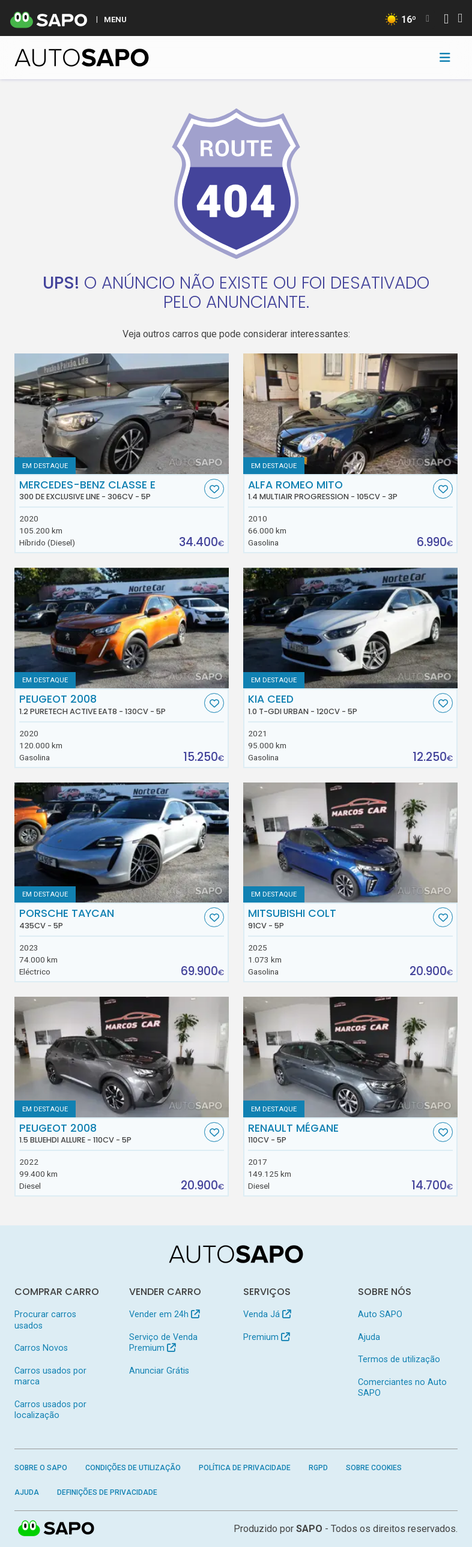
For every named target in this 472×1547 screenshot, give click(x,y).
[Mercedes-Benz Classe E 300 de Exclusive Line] (121, 413)
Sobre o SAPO (40, 1468)
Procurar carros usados (45, 1319)
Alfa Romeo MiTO (339, 490)
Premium (266, 1337)
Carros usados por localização (50, 1409)
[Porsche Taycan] (121, 843)
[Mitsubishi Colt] (350, 843)
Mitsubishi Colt (339, 918)
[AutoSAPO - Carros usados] (81, 57)
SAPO (309, 1528)
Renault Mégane (339, 1133)
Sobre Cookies (374, 1468)
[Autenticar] (446, 20)
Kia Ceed (339, 704)
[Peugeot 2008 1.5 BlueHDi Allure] (121, 1057)
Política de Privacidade (245, 1468)
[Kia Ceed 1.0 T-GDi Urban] (350, 628)
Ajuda (369, 1337)
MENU (115, 19)
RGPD (318, 1468)
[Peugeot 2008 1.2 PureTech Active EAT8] (121, 628)
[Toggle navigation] (445, 57)
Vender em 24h (164, 1314)
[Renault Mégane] (350, 1057)
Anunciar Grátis (159, 1371)
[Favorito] (214, 489)
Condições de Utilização (133, 1468)
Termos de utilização (399, 1359)
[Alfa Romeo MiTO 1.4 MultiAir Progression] (350, 413)
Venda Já (267, 1314)
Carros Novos (41, 1348)
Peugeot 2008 (110, 704)
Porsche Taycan (110, 918)
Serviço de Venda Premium (163, 1342)
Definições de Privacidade (107, 1492)
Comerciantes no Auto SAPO (402, 1387)
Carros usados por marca (50, 1376)
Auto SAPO (380, 1314)
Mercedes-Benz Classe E (110, 490)
